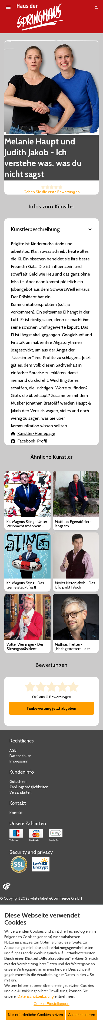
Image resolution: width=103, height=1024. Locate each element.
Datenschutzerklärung (36, 996)
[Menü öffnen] (8, 7)
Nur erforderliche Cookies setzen (35, 1015)
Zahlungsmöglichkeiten (28, 786)
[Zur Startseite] (39, 17)
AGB (12, 750)
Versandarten (20, 792)
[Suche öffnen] (96, 7)
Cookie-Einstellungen (51, 1004)
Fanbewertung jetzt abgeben (51, 708)
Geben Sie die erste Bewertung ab (52, 191)
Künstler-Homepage (33, 433)
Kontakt (15, 812)
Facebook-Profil (29, 441)
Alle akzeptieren (81, 1015)
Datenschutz (20, 755)
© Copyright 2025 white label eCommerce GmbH (41, 898)
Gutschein (17, 781)
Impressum (18, 761)
